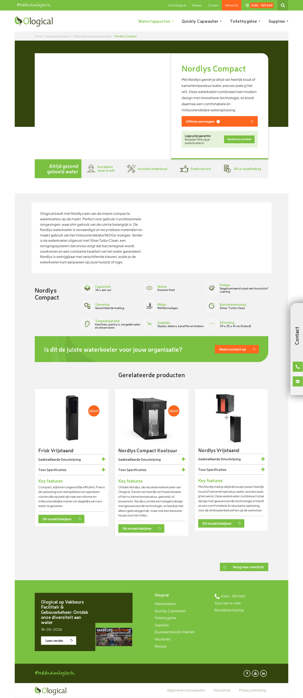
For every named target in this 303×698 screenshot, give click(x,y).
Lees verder (54, 640)
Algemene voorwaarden (186, 690)
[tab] (71, 460)
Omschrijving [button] (71, 459)
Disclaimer (222, 690)
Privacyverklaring (252, 690)
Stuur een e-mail (228, 603)
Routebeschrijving (229, 610)
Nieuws (197, 5)
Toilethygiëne (245, 21)
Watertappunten (155, 21)
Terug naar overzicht (248, 567)
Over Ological (177, 5)
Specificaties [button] (56, 470)
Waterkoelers (165, 603)
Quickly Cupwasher (202, 21)
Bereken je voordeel (239, 139)
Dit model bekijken (57, 519)
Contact (213, 5)
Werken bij (231, 5)
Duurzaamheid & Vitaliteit (175, 632)
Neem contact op (232, 349)
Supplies (278, 21)
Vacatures (162, 639)
